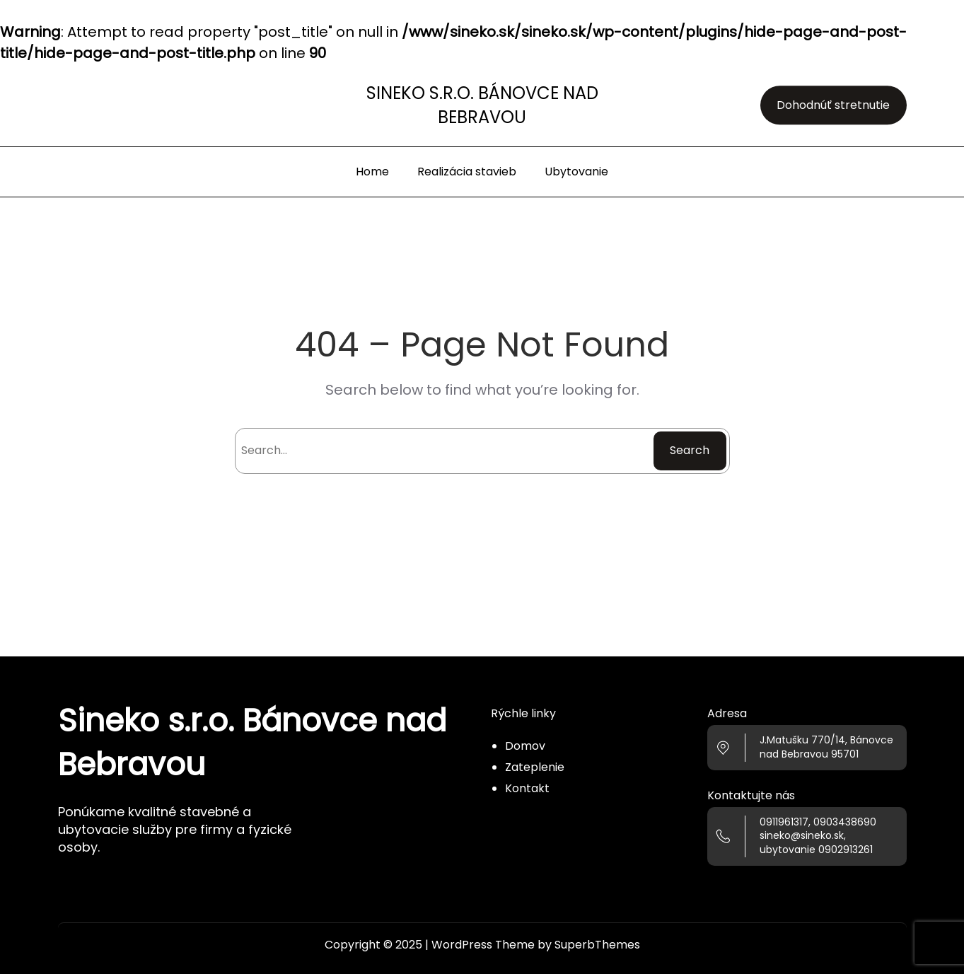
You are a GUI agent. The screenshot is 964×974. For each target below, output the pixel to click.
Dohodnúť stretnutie (833, 105)
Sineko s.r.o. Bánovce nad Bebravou (482, 105)
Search (689, 450)
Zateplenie (534, 767)
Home (372, 171)
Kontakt (527, 788)
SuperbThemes (597, 945)
